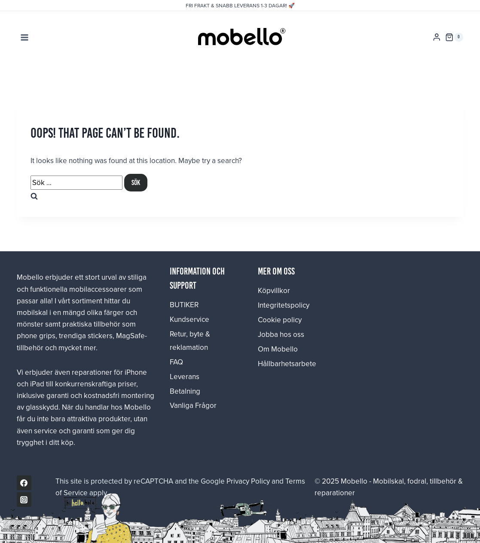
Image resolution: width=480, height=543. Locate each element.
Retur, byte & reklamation (190, 340)
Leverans (184, 376)
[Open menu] (25, 37)
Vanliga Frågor (193, 405)
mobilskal (32, 312)
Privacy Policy (248, 481)
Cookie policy (280, 320)
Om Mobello (278, 349)
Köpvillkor (274, 290)
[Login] (436, 37)
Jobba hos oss (281, 334)
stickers (100, 335)
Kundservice (189, 319)
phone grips (36, 335)
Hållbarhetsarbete (284, 363)
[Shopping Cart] (454, 37)
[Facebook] (24, 482)
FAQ (176, 362)
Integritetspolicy (283, 305)
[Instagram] (24, 499)
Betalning (185, 391)
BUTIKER (184, 304)
